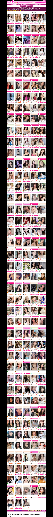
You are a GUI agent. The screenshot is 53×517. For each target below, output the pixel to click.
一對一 (21, 168)
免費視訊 (13, 21)
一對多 (37, 190)
